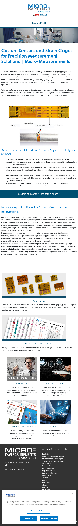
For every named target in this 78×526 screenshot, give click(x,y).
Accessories (46, 464)
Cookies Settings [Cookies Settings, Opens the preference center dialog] (38, 511)
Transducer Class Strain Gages (53, 461)
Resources (46, 483)
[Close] (72, 493)
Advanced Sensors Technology (53, 456)
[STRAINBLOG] (22, 369)
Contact (45, 487)
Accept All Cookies (49, 518)
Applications (46, 475)
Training (45, 478)
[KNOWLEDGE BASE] (55, 369)
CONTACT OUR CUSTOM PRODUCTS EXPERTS (38, 194)
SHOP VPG (46, 490)
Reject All (29, 518)
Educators (45, 480)
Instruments (46, 466)
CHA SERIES (39, 300)
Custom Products (48, 468)
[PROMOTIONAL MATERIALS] (22, 412)
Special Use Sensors (49, 473)
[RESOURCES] (55, 412)
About (44, 485)
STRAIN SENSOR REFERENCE (39, 343)
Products (45, 454)
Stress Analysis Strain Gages (52, 459)
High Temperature (48, 471)
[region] (39, 507)
